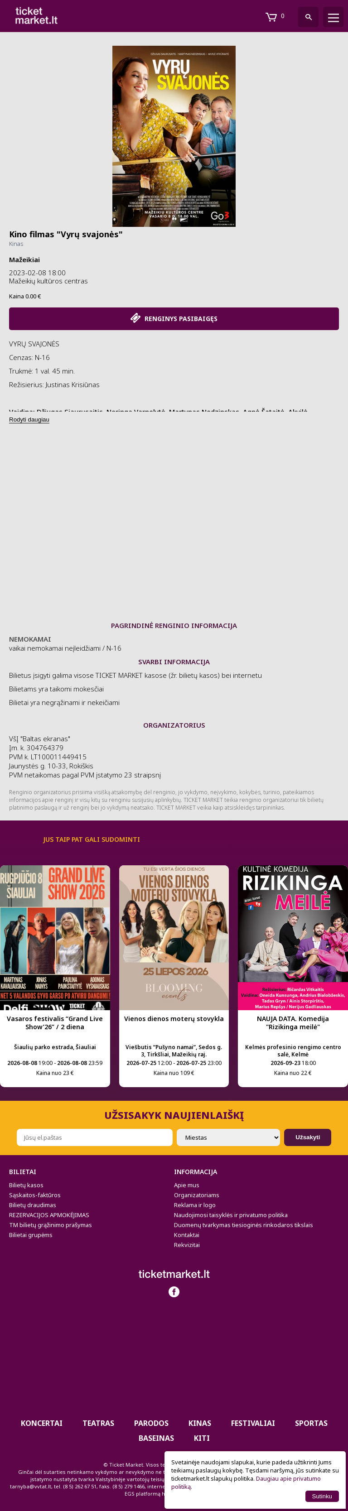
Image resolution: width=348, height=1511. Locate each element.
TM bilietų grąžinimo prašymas (50, 1225)
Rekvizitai (187, 1245)
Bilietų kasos (26, 1185)
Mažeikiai (24, 259)
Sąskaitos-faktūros (35, 1195)
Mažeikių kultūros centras (48, 280)
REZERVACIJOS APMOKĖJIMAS (49, 1215)
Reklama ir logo (195, 1205)
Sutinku (322, 1496)
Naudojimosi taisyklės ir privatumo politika (231, 1215)
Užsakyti (307, 1137)
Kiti (202, 1438)
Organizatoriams (196, 1195)
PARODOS (151, 1423)
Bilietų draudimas (32, 1205)
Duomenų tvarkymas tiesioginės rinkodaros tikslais (243, 1225)
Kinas (16, 244)
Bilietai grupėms (31, 1235)
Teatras (98, 1423)
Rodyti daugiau (29, 419)
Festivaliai (253, 1423)
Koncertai (42, 1423)
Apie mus (186, 1185)
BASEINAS (156, 1438)
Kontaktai (186, 1235)
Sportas (311, 1423)
